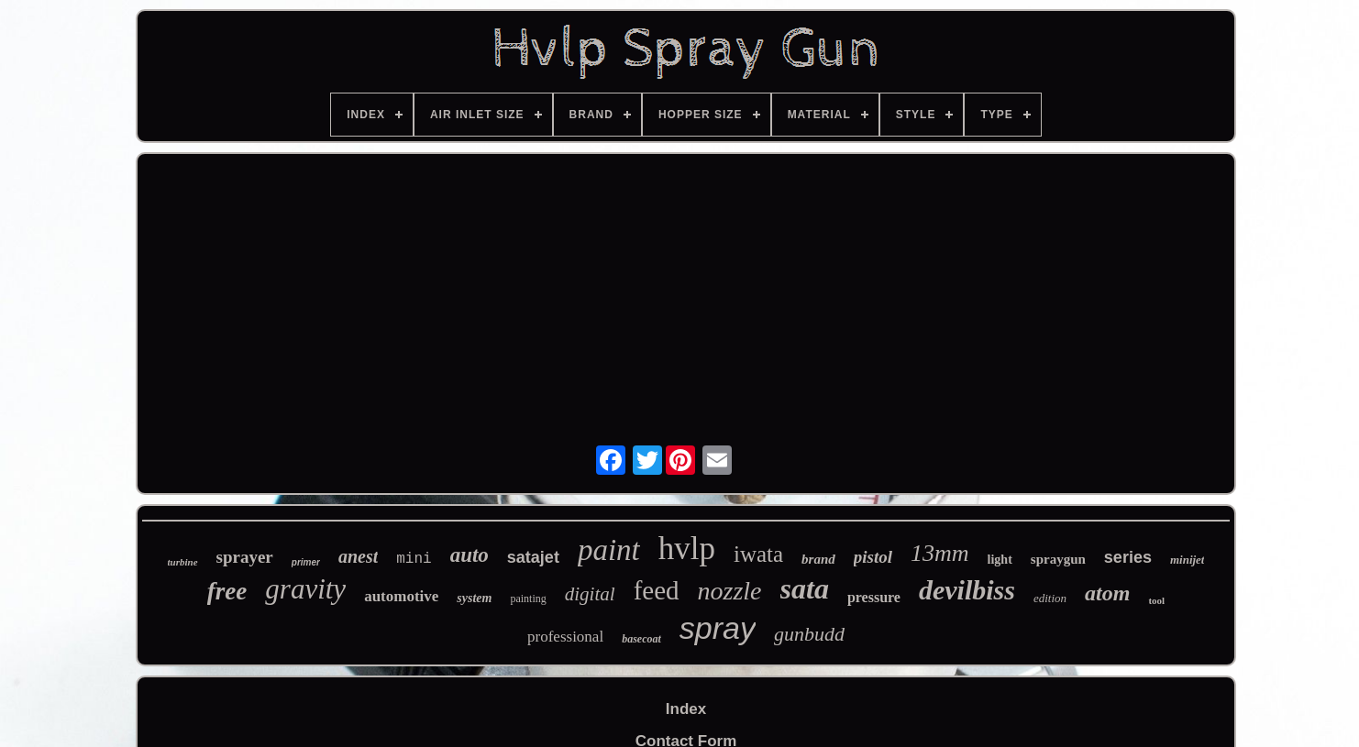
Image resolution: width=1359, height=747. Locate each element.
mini (413, 559)
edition (1049, 598)
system (474, 598)
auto (469, 555)
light (1000, 559)
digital (590, 594)
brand (818, 559)
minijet (1187, 559)
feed (657, 590)
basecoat (641, 638)
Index (686, 709)
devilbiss (967, 590)
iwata (758, 554)
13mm (940, 553)
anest (358, 556)
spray (718, 627)
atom (1107, 593)
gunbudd (809, 633)
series (1128, 557)
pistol (873, 556)
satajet (533, 557)
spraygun (1058, 559)
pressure (873, 597)
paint (609, 549)
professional (565, 636)
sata (804, 588)
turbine (183, 561)
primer (306, 562)
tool (1156, 600)
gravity (305, 589)
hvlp (686, 548)
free (227, 591)
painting (528, 598)
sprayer (244, 556)
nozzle (730, 591)
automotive (401, 596)
